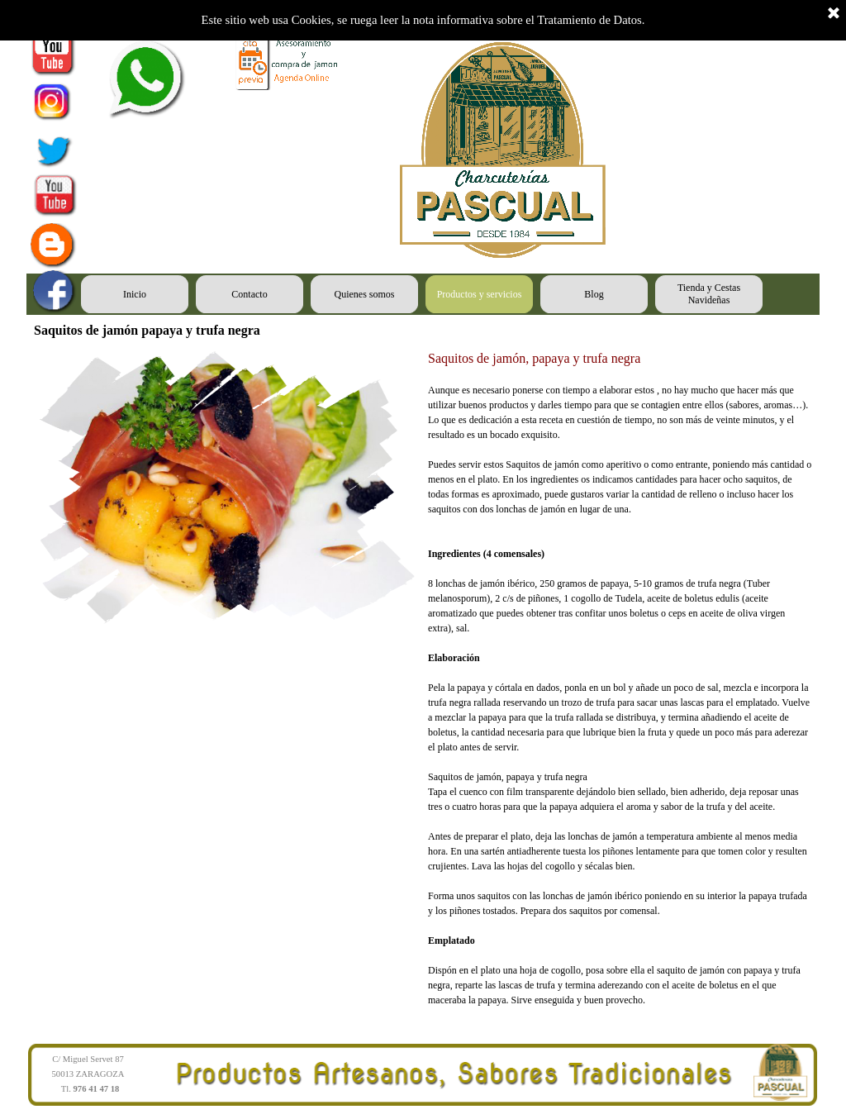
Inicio (134, 294)
